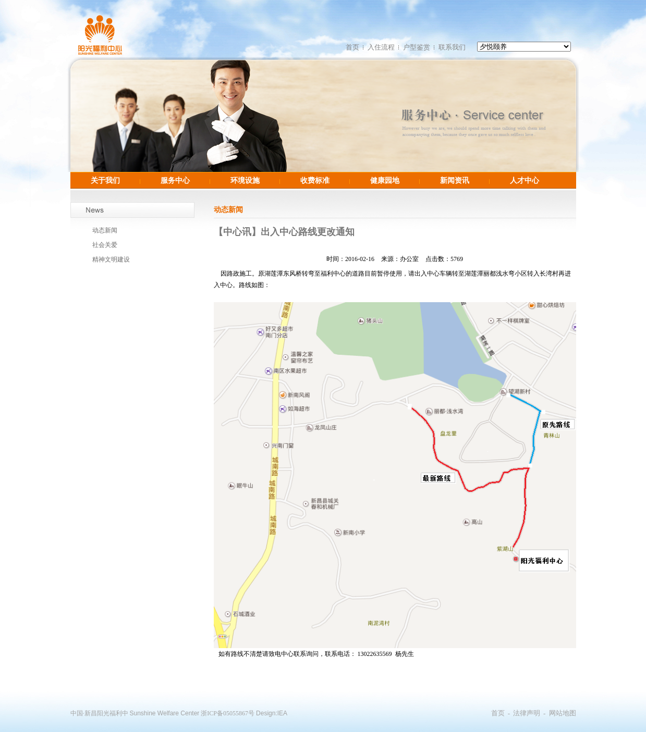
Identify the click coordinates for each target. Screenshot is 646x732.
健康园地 (384, 180)
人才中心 (524, 180)
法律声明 (526, 713)
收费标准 (315, 180)
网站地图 (562, 713)
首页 (352, 47)
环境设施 (245, 180)
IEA (282, 713)
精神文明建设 (111, 259)
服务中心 (175, 180)
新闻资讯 (454, 180)
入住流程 (381, 47)
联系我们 (452, 47)
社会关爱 (104, 245)
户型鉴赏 (416, 47)
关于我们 (105, 180)
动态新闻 (104, 230)
